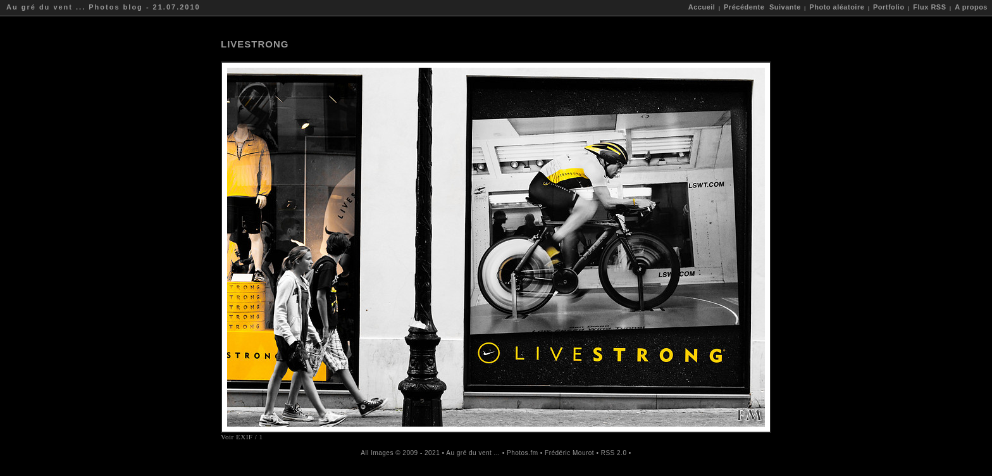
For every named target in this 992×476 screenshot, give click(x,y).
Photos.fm (522, 452)
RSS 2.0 (614, 452)
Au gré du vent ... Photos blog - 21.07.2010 (103, 7)
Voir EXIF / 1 (242, 437)
